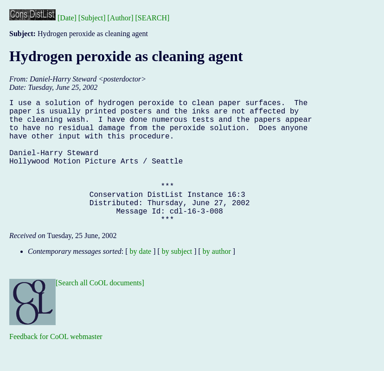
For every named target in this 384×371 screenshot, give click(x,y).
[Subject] (92, 18)
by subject (177, 279)
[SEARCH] (152, 18)
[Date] (67, 18)
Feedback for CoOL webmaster (55, 364)
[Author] (121, 18)
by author (217, 279)
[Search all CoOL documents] (100, 310)
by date (141, 279)
